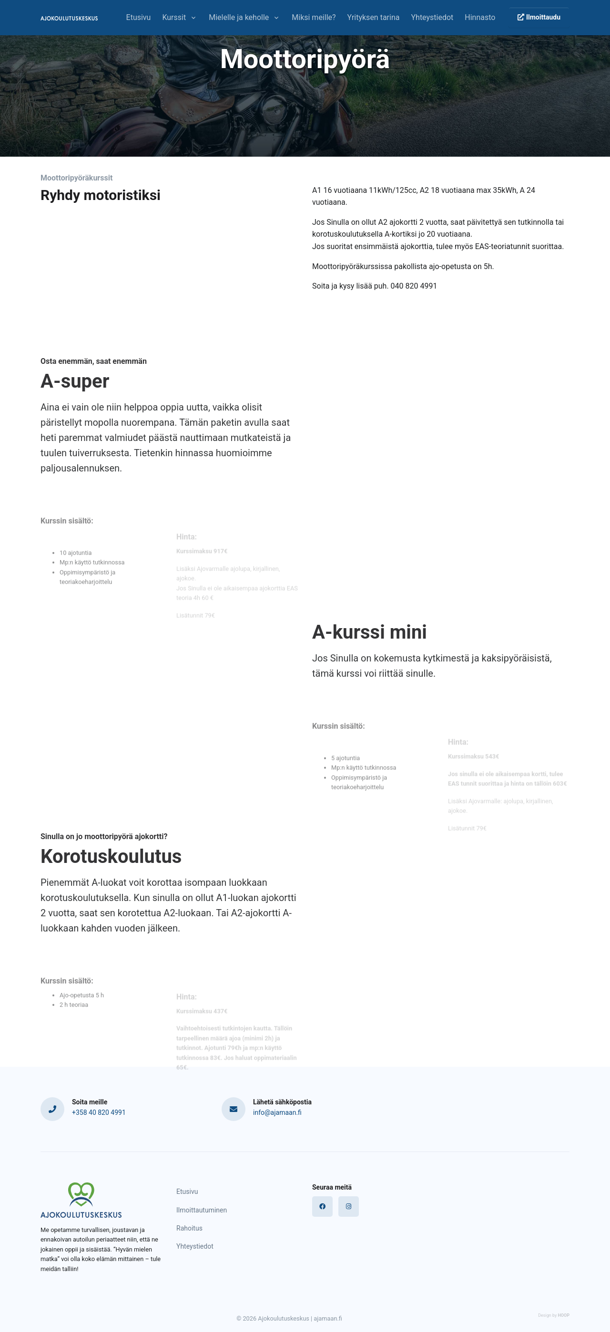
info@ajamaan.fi (277, 1112)
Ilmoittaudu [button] (539, 17)
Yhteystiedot (432, 17)
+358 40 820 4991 (99, 1112)
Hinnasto (480, 17)
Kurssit (174, 17)
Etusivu (138, 17)
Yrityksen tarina (373, 17)
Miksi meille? (314, 17)
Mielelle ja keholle (239, 17)
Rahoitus (189, 1228)
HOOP (563, 1315)
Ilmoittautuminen (201, 1210)
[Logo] (81, 1199)
